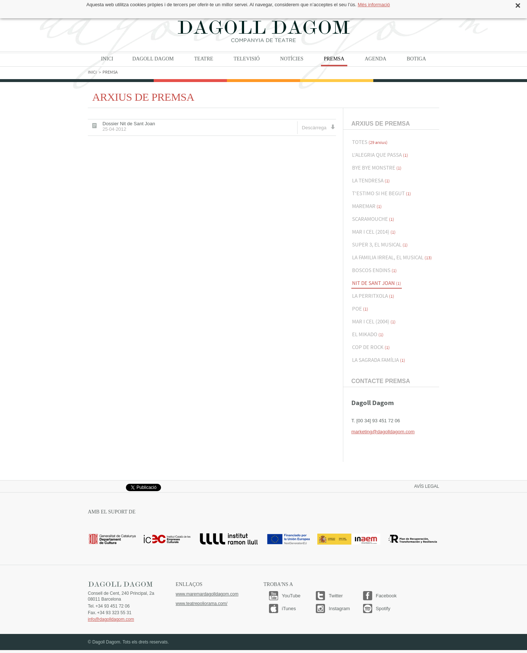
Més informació (374, 4)
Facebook (386, 595)
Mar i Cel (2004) (374, 321)
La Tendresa (371, 180)
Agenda (375, 59)
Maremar (367, 206)
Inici (107, 59)
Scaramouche (373, 218)
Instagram (339, 608)
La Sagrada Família (378, 359)
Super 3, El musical (380, 244)
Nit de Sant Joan (376, 282)
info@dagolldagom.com (111, 619)
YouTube (291, 595)
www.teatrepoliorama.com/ (201, 603)
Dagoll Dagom (263, 31)
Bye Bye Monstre (376, 167)
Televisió (246, 59)
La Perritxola (373, 295)
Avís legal (426, 486)
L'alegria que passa (380, 154)
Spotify (383, 608)
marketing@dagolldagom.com (383, 431)
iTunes (289, 608)
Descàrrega (318, 127)
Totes (370, 141)
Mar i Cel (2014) (374, 231)
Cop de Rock (371, 347)
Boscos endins (374, 270)
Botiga (416, 59)
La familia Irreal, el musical (392, 257)
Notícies (291, 59)
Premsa (334, 59)
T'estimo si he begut (381, 193)
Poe (360, 308)
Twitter (336, 595)
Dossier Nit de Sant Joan (128, 126)
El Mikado (368, 334)
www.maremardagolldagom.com (207, 594)
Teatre (203, 59)
